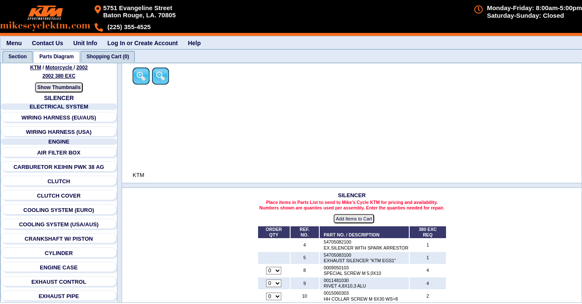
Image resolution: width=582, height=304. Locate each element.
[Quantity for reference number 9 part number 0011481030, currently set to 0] (274, 284)
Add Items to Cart (355, 219)
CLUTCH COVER (59, 196)
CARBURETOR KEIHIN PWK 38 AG (59, 167)
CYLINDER (59, 253)
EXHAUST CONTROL (58, 282)
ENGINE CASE (59, 267)
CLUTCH (59, 181)
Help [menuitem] (194, 43)
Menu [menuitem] (14, 43)
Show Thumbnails (59, 87)
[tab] (18, 56)
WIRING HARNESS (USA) (59, 132)
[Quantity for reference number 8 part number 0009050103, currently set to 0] (274, 271)
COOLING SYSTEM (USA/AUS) (59, 224)
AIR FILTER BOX (58, 152)
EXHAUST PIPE (59, 296)
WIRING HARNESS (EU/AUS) (59, 117)
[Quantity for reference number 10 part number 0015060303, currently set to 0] (274, 296)
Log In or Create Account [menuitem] (142, 43)
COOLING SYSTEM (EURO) (59, 210)
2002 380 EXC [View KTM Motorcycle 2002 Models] (59, 76)
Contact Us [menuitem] (47, 43)
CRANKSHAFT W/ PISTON (59, 239)
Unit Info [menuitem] (85, 43)
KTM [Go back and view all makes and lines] (35, 68)
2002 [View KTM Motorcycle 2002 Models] (82, 68)
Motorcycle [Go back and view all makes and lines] (60, 68)
